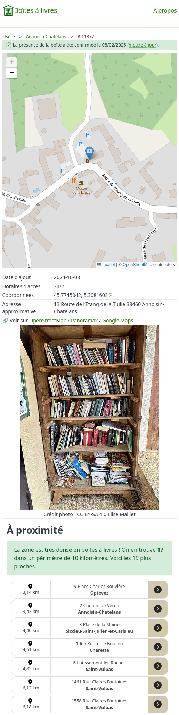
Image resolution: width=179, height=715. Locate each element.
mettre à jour (142, 45)
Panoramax (84, 320)
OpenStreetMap (47, 320)
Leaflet (106, 264)
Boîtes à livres (35, 10)
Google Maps (117, 320)
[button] (89, 153)
